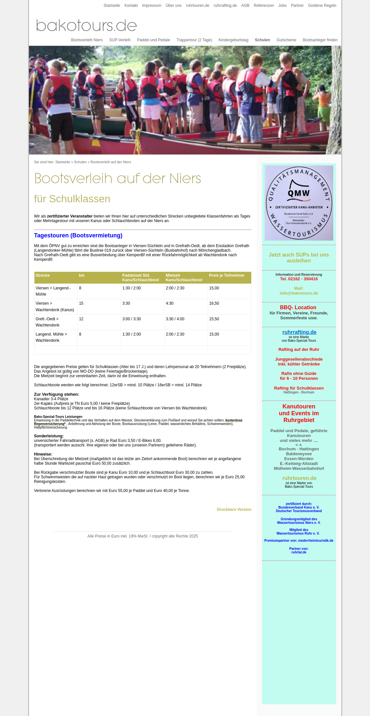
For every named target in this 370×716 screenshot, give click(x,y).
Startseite (111, 5)
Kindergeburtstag (233, 40)
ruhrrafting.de (225, 5)
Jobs (282, 5)
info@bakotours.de (299, 293)
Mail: (299, 288)
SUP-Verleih (119, 40)
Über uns (174, 5)
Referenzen (264, 5)
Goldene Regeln (322, 5)
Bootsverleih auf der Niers (111, 162)
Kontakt (131, 5)
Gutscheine (286, 40)
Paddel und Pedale (153, 40)
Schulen (262, 40)
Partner (297, 5)
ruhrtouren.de (197, 5)
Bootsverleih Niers (87, 40)
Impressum (151, 5)
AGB (245, 5)
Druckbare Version (234, 509)
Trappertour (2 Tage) (194, 40)
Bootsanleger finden (320, 40)
